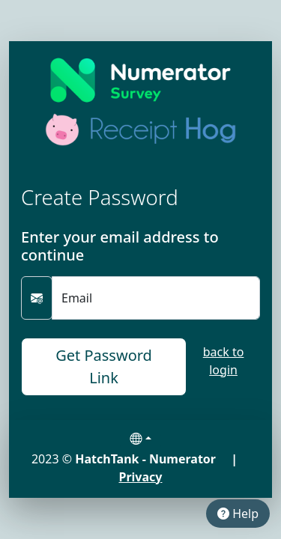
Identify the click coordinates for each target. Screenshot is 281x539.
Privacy (141, 477)
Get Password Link (103, 366)
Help (238, 513)
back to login (223, 361)
